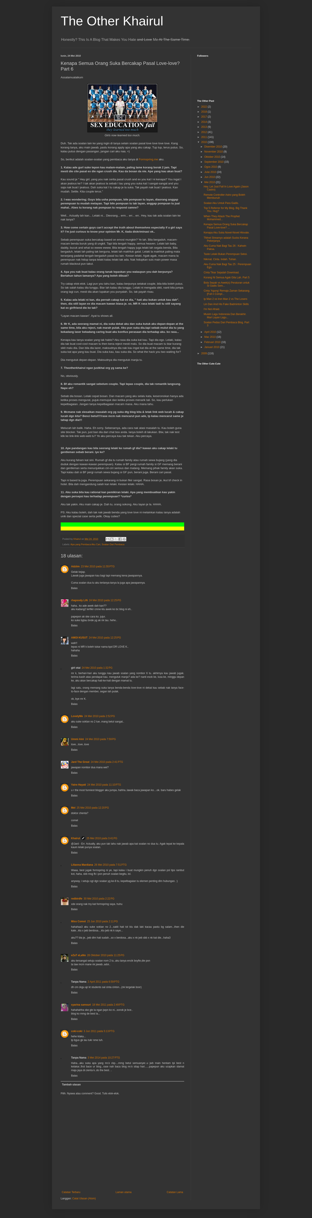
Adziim (75, 566)
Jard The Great (80, 761)
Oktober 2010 (212, 156)
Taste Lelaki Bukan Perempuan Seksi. (225, 254)
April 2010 (210, 331)
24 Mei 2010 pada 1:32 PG (97, 667)
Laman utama (124, 1192)
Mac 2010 (210, 336)
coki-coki (76, 1031)
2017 (204, 116)
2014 (204, 121)
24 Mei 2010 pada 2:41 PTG (107, 761)
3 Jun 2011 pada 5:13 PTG (99, 1031)
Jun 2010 (210, 177)
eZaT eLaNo (78, 955)
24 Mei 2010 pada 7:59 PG (100, 739)
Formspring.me (148, 159)
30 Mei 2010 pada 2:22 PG (99, 898)
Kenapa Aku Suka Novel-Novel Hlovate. (226, 232)
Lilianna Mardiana (82, 864)
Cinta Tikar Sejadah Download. (221, 272)
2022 (204, 106)
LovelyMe (77, 716)
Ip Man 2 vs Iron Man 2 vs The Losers (225, 298)
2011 (204, 137)
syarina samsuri (81, 1004)
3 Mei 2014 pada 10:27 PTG (104, 1057)
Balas (74, 588)
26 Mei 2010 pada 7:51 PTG (110, 864)
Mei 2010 (210, 182)
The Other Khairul (112, 21)
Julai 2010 (210, 172)
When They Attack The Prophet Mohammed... (222, 218)
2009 (204, 353)
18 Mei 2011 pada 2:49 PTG (108, 1004)
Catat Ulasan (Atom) (84, 1198)
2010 (204, 142)
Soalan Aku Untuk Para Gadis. (221, 203)
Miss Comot (78, 921)
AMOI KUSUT (79, 637)
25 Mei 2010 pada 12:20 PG (93, 807)
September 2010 (214, 161)
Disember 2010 (213, 146)
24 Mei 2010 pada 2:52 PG (99, 716)
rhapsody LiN (79, 600)
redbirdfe (76, 898)
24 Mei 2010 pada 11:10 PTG (104, 784)
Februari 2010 (212, 342)
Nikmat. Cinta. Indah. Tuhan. (220, 259)
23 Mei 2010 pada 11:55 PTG (98, 566)
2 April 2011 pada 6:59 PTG (103, 981)
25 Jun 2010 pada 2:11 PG (102, 921)
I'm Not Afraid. (212, 309)
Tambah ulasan (71, 1084)
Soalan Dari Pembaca (113, 544)
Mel (73, 807)
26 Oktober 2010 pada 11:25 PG (105, 955)
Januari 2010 (212, 347)
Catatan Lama (175, 1192)
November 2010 (214, 151)
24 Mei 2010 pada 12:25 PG (105, 600)
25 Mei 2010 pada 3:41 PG (101, 838)
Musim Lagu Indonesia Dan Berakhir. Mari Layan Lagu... (225, 316)
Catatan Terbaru (71, 1192)
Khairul (75, 838)
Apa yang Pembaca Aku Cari (85, 544)
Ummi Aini (77, 739)
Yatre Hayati (78, 784)
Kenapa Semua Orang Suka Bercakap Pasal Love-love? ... (226, 226)
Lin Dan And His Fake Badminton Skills (226, 304)
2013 (204, 126)
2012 (204, 132)
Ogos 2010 (211, 166)
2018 (204, 111)
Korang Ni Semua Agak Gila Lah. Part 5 (226, 277)
